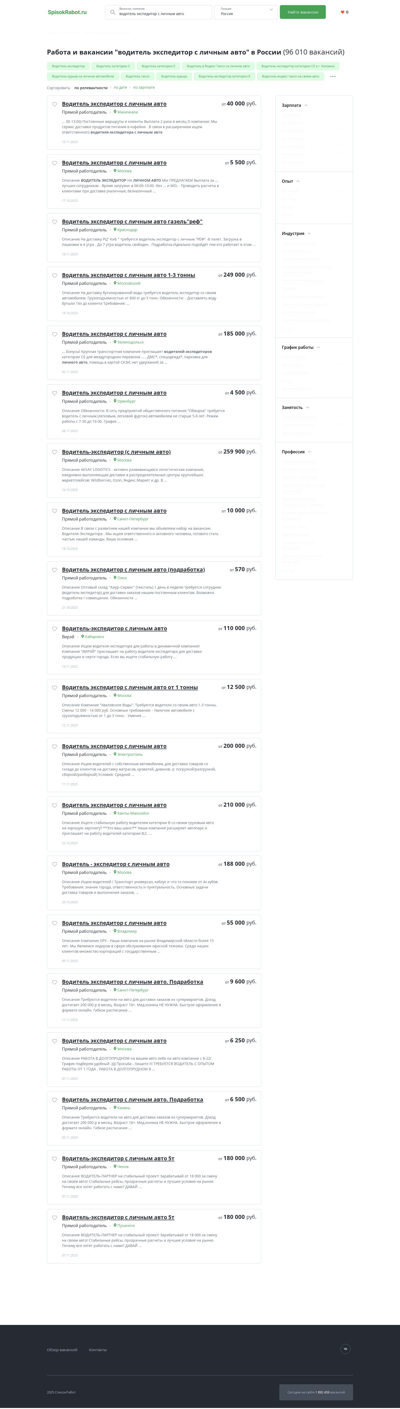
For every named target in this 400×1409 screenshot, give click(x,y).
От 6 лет (288, 215)
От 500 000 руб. (294, 163)
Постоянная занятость (299, 418)
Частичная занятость (298, 426)
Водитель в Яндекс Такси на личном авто (218, 66)
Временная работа (297, 434)
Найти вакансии (303, 12)
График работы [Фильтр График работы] (298, 348)
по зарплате (144, 88)
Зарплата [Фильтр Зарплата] (291, 106)
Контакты (98, 1350)
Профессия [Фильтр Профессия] (293, 453)
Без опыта (290, 192)
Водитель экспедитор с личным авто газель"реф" (136, 226)
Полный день (292, 366)
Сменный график (295, 373)
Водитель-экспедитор (68, 66)
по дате (120, 88)
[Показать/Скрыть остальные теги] (332, 77)
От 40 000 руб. (293, 139)
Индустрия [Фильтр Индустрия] (293, 234)
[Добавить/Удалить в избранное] (55, 106)
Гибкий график (294, 358)
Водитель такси (137, 77)
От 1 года (289, 199)
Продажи (289, 289)
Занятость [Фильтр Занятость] (292, 408)
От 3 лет (288, 207)
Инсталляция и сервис (299, 313)
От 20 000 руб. (293, 131)
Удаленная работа (296, 389)
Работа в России (70, 33)
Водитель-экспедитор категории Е (224, 77)
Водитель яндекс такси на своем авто (290, 77)
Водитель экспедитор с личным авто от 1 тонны (134, 711)
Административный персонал (305, 305)
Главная (52, 33)
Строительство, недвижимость (306, 321)
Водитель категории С (113, 66)
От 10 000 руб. (293, 124)
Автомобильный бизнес (301, 260)
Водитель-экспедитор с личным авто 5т (121, 1197)
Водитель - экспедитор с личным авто (119, 893)
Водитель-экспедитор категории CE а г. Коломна (297, 66)
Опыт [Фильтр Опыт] (287, 182)
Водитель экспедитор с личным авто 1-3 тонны (132, 287)
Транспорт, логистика (299, 244)
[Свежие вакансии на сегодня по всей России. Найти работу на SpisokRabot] (67, 12)
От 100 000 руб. (294, 147)
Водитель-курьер (174, 77)
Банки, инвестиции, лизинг (303, 281)
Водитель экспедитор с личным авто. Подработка (136, 1015)
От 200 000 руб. (294, 155)
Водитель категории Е (158, 66)
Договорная (291, 116)
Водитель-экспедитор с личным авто (117, 651)
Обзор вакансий (62, 1350)
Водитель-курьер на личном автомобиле (83, 77)
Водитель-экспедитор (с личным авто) (119, 469)
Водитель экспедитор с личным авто (117, 105)
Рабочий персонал (297, 252)
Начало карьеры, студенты (303, 297)
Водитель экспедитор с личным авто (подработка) (137, 590)
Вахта (286, 381)
